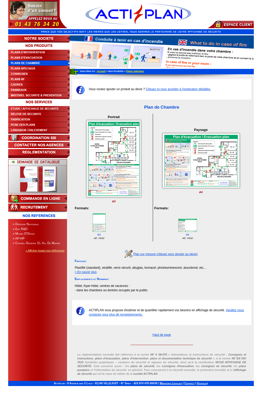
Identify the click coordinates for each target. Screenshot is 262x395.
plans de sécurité (142, 366)
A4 (99, 226)
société (145, 373)
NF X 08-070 (158, 354)
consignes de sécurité (216, 366)
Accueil (101, 71)
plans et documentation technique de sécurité (181, 358)
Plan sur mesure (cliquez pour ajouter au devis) (165, 254)
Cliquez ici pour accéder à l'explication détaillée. (178, 89)
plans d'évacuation (107, 358)
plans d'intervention (135, 358)
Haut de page (161, 335)
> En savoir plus (86, 272)
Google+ (202, 383)
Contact (189, 383)
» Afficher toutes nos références (45, 250)
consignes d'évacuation (178, 366)
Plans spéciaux (135, 71)
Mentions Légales (171, 383)
